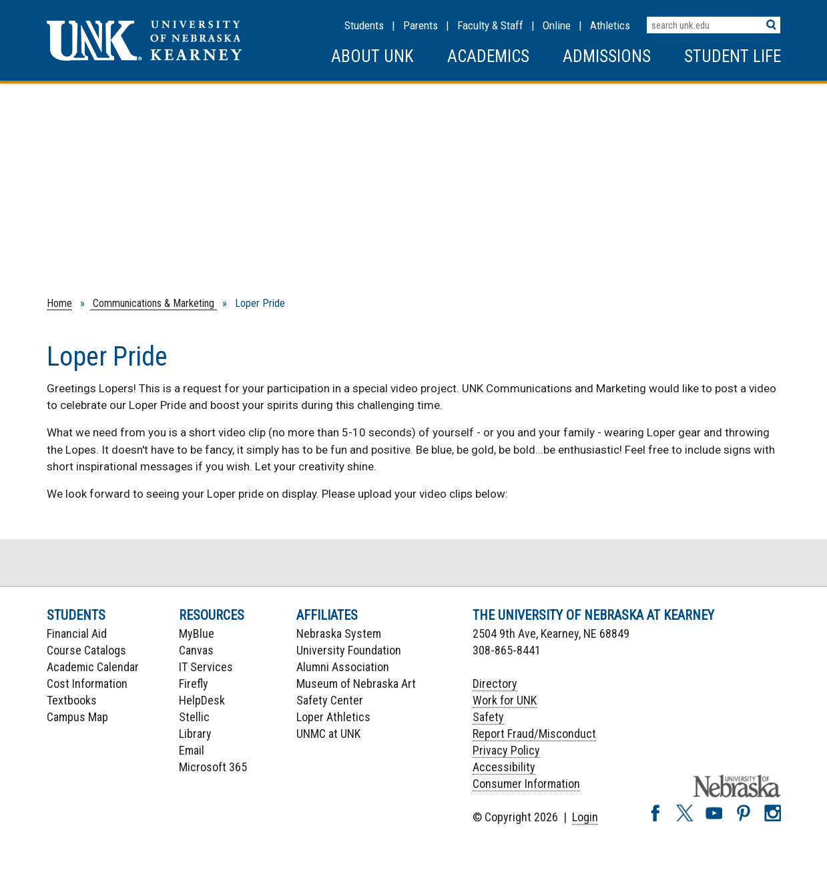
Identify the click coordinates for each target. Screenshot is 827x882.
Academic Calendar (93, 667)
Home (59, 303)
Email (191, 750)
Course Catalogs (86, 650)
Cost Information (87, 684)
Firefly (193, 684)
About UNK (372, 56)
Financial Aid (77, 633)
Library (195, 734)
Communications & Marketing (153, 303)
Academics (488, 56)
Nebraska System (338, 633)
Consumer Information (526, 784)
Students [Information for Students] (364, 25)
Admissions (607, 56)
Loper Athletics (333, 717)
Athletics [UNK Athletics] (610, 25)
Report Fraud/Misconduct (534, 734)
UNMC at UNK (328, 734)
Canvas (196, 650)
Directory (495, 684)
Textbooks (72, 700)
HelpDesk (202, 700)
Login (585, 817)
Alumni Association (342, 667)
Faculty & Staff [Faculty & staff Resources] (490, 25)
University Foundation (348, 650)
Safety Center (329, 700)
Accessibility (504, 767)
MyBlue (196, 633)
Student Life (732, 56)
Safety (488, 717)
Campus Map (77, 717)
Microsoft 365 (213, 767)
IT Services (206, 667)
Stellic (194, 717)
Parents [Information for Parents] (420, 25)
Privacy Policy (506, 750)
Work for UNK (505, 700)
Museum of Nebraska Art (356, 684)
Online (557, 25)
